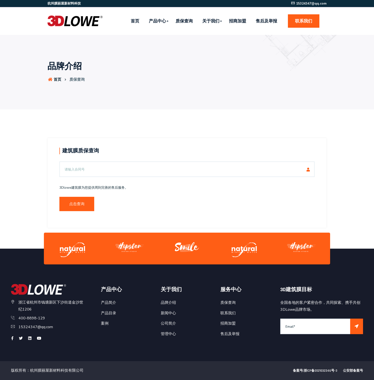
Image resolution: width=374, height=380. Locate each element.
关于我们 (210, 21)
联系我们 (303, 21)
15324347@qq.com (309, 3)
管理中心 (168, 334)
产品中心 (157, 21)
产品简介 (108, 302)
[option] (72, 250)
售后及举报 (266, 21)
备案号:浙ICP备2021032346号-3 (315, 371)
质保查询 (184, 21)
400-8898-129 (31, 318)
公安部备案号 (353, 371)
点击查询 (76, 204)
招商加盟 (237, 21)
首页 (135, 21)
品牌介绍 (168, 302)
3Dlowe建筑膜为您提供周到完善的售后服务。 (93, 187)
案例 (105, 323)
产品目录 (108, 313)
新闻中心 (168, 313)
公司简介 (168, 323)
